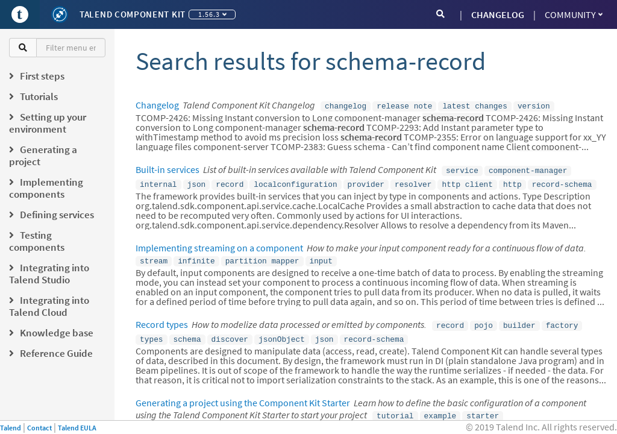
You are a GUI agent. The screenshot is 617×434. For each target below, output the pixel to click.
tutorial (395, 408)
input (320, 256)
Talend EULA (77, 427)
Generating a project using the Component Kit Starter (243, 395)
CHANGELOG (497, 14)
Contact (39, 427)
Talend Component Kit (133, 14)
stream (154, 256)
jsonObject (281, 332)
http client (467, 181)
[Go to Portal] (20, 14)
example (440, 408)
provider (366, 181)
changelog (345, 105)
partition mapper (262, 256)
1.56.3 (212, 14)
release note (404, 105)
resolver (413, 181)
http (512, 181)
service (462, 168)
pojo (483, 320)
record (229, 181)
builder (519, 320)
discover (229, 332)
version (534, 105)
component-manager (528, 168)
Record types (162, 319)
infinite (196, 256)
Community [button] (574, 14)
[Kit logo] (60, 14)
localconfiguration (295, 181)
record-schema (562, 181)
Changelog (157, 105)
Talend (10, 427)
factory (562, 320)
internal (158, 181)
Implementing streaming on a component (219, 244)
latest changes (474, 105)
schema (187, 332)
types (151, 332)
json (196, 181)
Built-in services (167, 168)
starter (482, 408)
